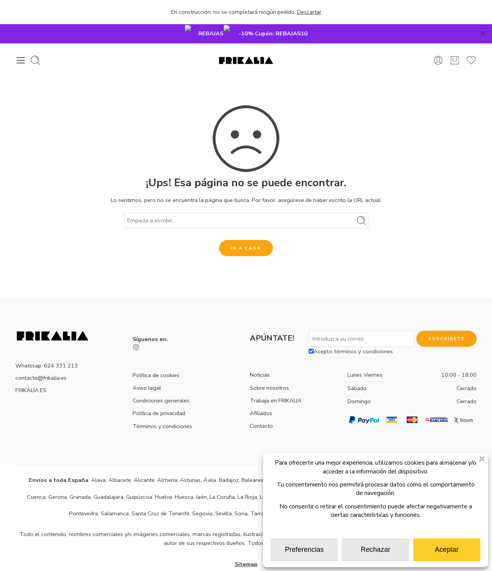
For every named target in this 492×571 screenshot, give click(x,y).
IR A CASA (246, 229)
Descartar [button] (309, 12)
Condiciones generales (161, 381)
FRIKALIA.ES (31, 371)
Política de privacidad (159, 394)
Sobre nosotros (269, 368)
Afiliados (261, 394)
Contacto (261, 406)
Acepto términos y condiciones (351, 332)
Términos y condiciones (162, 407)
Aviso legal (147, 368)
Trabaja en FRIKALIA (276, 381)
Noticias (260, 355)
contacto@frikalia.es (40, 358)
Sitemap (246, 545)
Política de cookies (156, 356)
